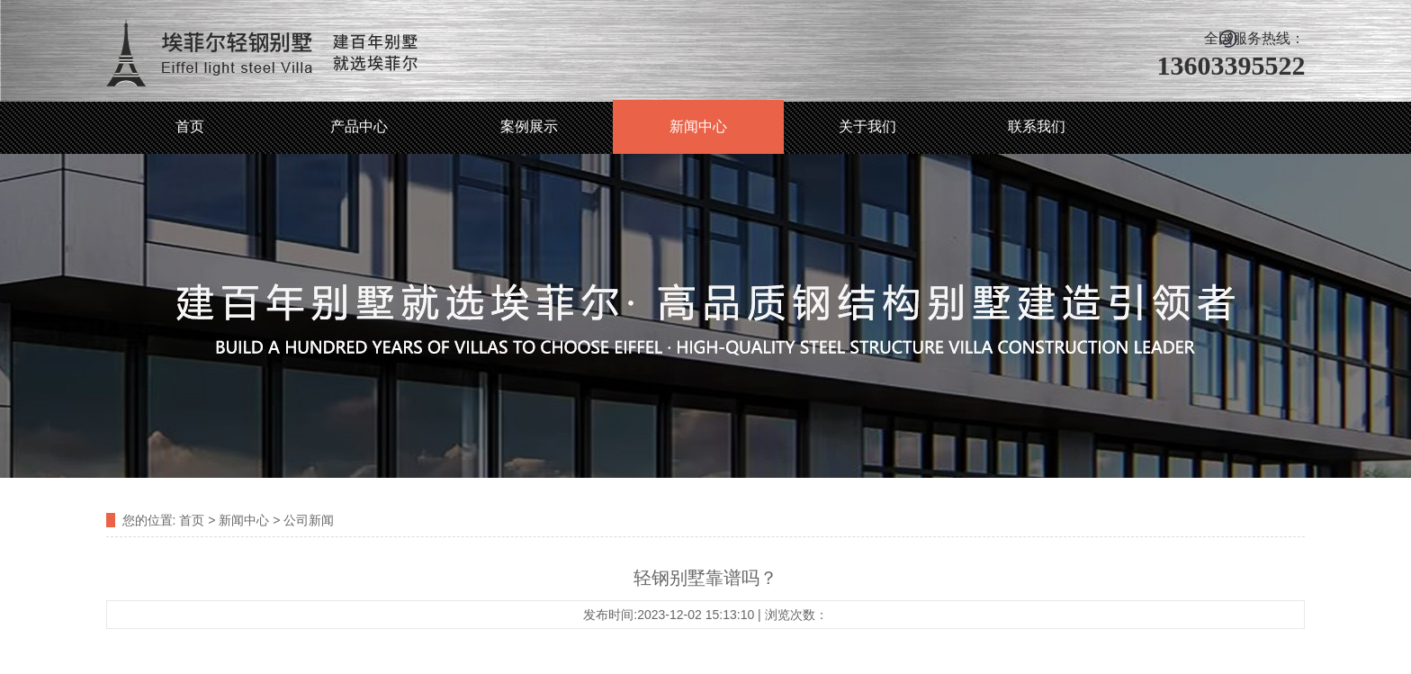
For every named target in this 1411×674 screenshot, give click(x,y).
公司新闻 (308, 520)
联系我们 (1036, 126)
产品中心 (359, 126)
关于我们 (867, 126)
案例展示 (529, 126)
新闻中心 (698, 126)
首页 (189, 126)
